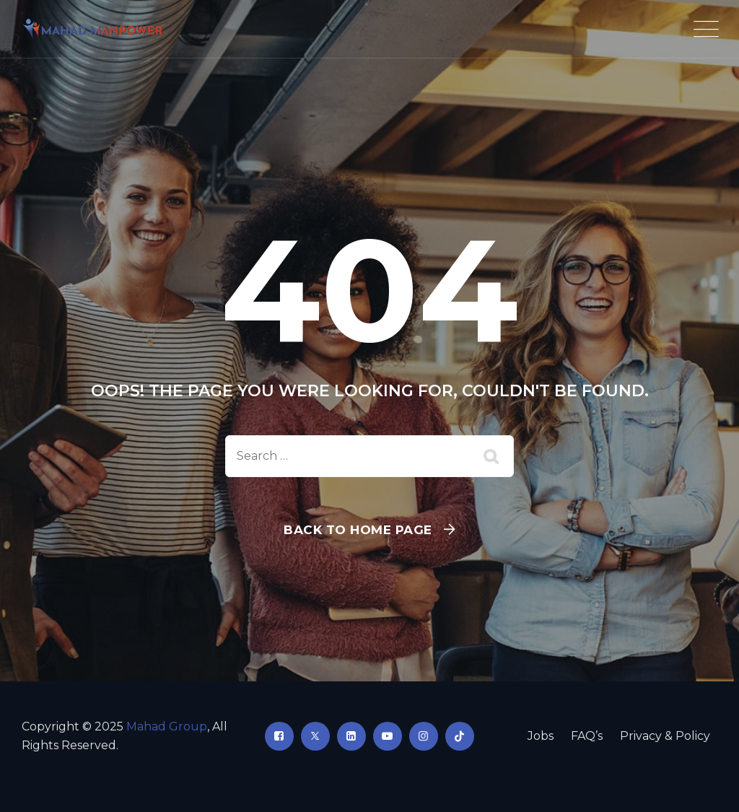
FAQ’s (587, 736)
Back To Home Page (358, 530)
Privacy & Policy (665, 736)
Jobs (541, 736)
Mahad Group (166, 726)
